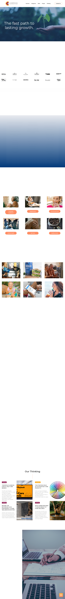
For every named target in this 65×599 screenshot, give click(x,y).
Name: (6, 556)
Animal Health (11, 233)
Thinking (48, 3)
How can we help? (8, 584)
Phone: (6, 578)
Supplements (33, 211)
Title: (6, 567)
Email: (6, 573)
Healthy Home (54, 233)
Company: (7, 562)
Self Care (33, 233)
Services (27, 3)
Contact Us (58, 3)
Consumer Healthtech (11, 212)
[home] (12, 3)
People (43, 3)
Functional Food (55, 211)
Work (39, 3)
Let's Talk (32, 63)
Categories (33, 3)
